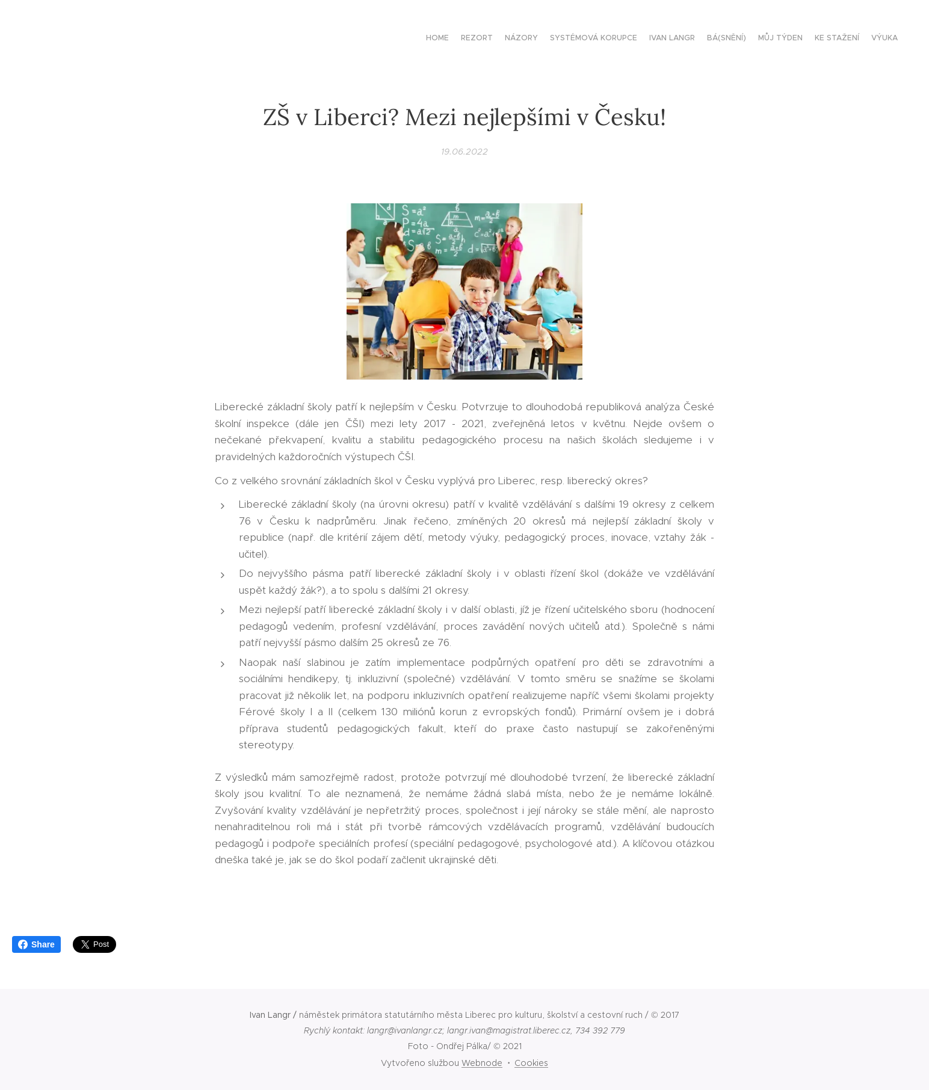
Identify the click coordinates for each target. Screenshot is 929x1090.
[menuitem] (802, 39)
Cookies (531, 1063)
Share (36, 944)
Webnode (481, 1063)
